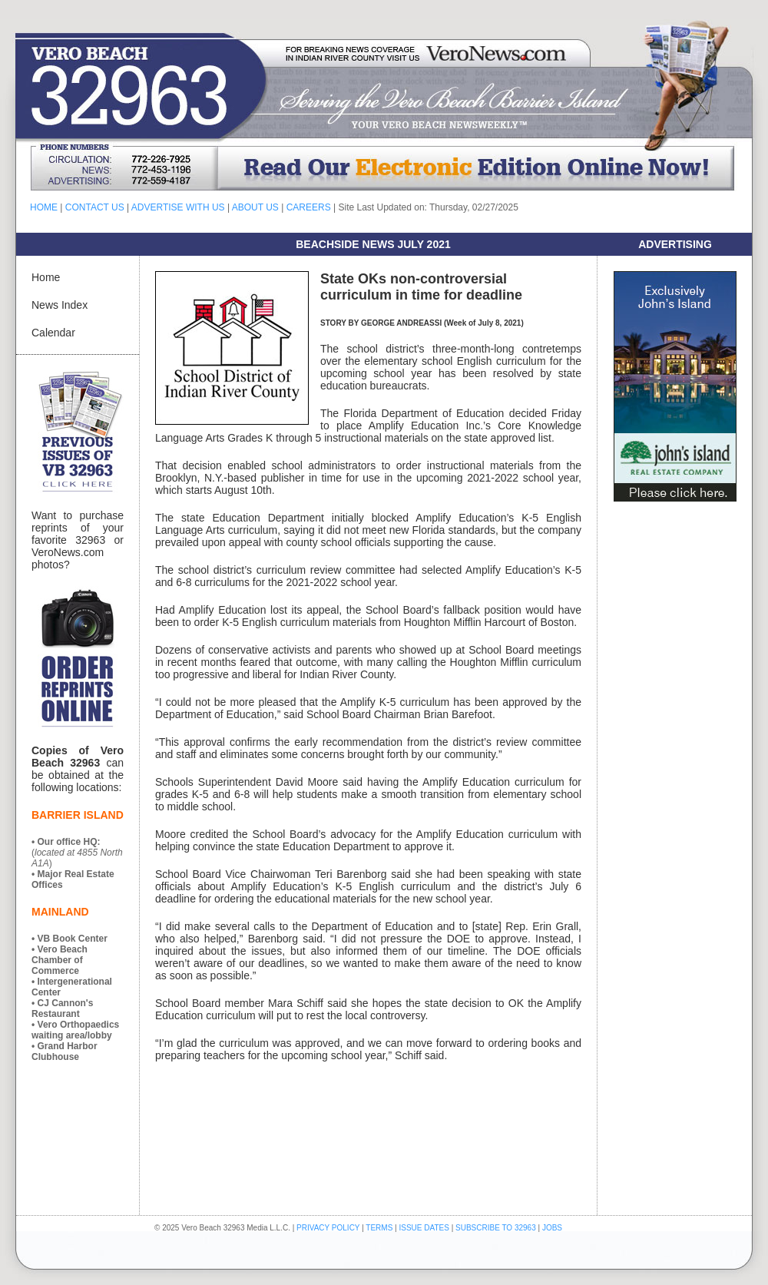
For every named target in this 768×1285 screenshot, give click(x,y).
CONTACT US (94, 207)
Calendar (53, 332)
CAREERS (308, 207)
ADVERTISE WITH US (178, 207)
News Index (59, 305)
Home (45, 277)
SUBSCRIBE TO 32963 (496, 1228)
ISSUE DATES (424, 1228)
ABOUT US (255, 207)
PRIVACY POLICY (327, 1228)
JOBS (552, 1228)
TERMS (379, 1228)
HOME (44, 207)
